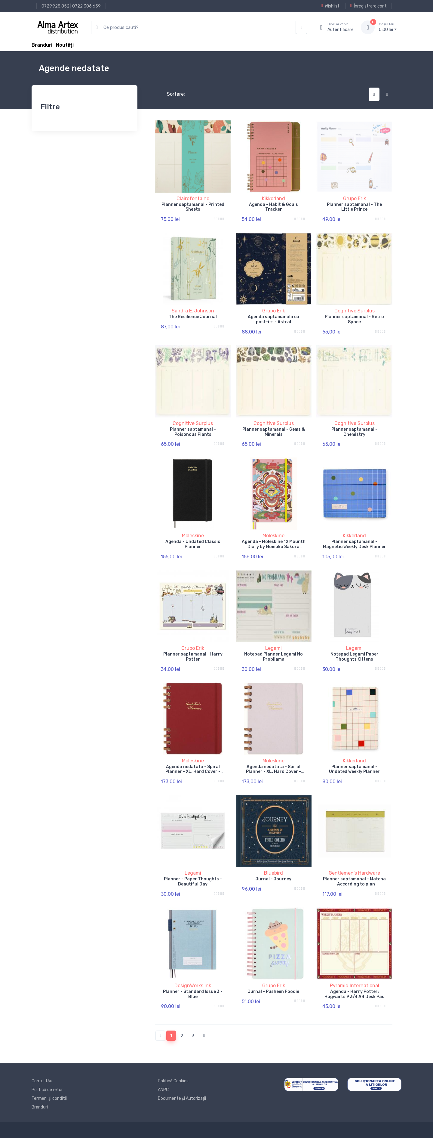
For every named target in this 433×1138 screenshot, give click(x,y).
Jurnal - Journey (273, 879)
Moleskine (193, 535)
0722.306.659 (86, 6)
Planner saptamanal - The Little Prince (354, 207)
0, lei (388, 27)
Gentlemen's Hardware (354, 873)
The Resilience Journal (193, 316)
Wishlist (330, 6)
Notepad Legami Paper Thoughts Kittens (354, 657)
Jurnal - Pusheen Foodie (273, 991)
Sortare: (171, 94)
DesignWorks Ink (192, 985)
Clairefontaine (193, 198)
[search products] (193, 27)
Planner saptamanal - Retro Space (354, 319)
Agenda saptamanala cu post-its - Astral (273, 319)
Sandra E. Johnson (193, 311)
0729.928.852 (55, 6)
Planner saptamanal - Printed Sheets (192, 207)
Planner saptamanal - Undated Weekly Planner (354, 769)
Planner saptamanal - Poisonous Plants (193, 432)
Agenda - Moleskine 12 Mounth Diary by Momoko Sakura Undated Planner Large (274, 546)
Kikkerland (273, 198)
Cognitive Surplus (354, 311)
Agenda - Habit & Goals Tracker (273, 207)
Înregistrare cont (368, 6)
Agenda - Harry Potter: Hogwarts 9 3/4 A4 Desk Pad (354, 994)
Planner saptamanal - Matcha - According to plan (354, 881)
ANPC (163, 1089)
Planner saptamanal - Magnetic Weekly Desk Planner (354, 544)
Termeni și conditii (49, 1098)
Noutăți (65, 45)
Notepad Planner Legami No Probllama (273, 657)
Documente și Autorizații (182, 1098)
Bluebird (273, 873)
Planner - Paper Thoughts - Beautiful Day (193, 881)
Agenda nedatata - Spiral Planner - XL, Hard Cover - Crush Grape (273, 772)
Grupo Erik (354, 198)
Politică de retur (47, 1089)
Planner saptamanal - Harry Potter (193, 657)
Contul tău (42, 1081)
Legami (273, 648)
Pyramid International (354, 985)
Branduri (42, 45)
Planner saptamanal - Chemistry (354, 432)
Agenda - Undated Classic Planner (192, 544)
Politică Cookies (173, 1081)
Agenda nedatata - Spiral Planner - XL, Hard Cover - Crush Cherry (192, 772)
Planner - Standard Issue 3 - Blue (193, 994)
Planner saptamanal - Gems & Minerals (273, 432)
